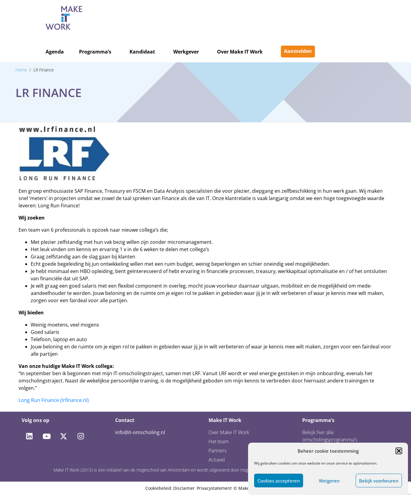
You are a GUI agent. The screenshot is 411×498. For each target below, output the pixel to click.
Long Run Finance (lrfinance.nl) (54, 400)
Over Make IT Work (240, 51)
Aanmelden (298, 51)
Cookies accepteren (278, 481)
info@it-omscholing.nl (140, 432)
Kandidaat (142, 51)
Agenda (55, 51)
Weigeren (329, 481)
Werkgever (186, 51)
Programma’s (95, 51)
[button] (399, 451)
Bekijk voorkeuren (378, 481)
